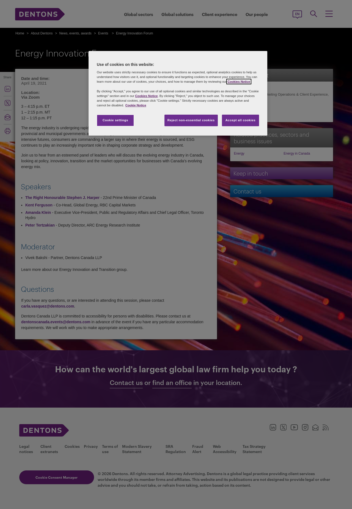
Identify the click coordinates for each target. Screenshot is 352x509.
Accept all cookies (241, 120)
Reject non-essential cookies (191, 120)
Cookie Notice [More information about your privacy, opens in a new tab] (135, 105)
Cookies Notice (238, 81)
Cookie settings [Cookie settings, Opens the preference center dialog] (115, 120)
